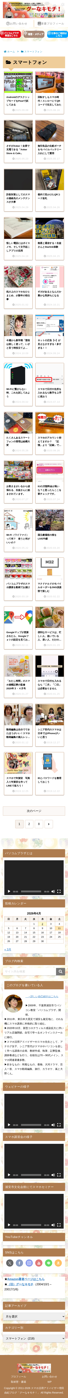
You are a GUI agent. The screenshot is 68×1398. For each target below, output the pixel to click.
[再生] (9, 891)
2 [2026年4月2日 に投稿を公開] (42, 924)
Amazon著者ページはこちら (26, 1279)
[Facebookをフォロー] (19, 1263)
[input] (34, 971)
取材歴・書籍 (18, 1381)
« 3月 (7, 949)
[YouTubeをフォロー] (38, 1263)
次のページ (34, 810)
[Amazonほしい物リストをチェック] (58, 1263)
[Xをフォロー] (9, 1263)
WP (50, 1381)
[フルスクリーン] (59, 891)
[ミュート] (53, 891)
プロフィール (18, 1376)
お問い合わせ (49, 1376)
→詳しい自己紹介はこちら (41, 996)
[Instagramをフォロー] (29, 1263)
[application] (34, 877)
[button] (60, 971)
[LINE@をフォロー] (48, 1263)
